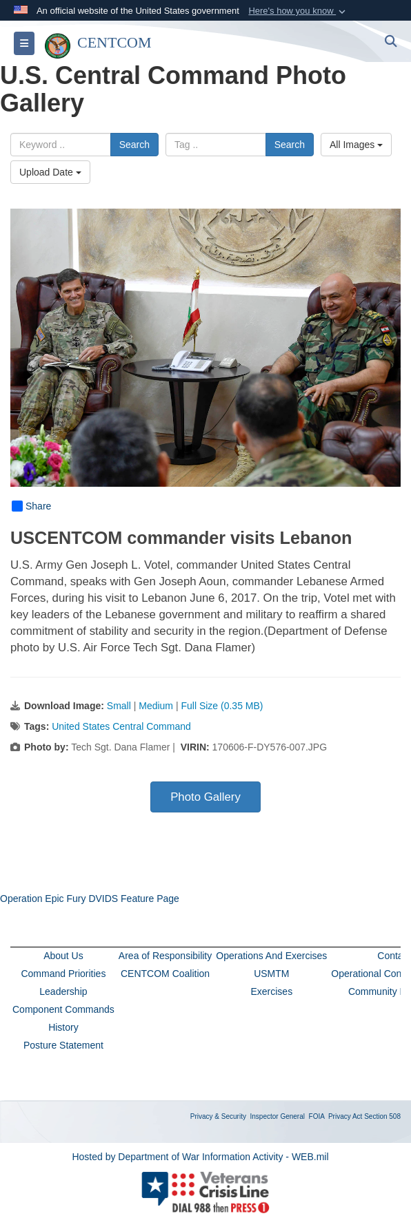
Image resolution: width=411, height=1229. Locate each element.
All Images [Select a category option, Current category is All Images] (356, 144)
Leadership (63, 991)
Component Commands (63, 1009)
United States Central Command (121, 726)
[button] (298, 11)
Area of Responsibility (165, 955)
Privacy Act (345, 1116)
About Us (63, 955)
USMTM (271, 973)
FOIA (317, 1116)
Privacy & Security (218, 1116)
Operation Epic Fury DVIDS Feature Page (89, 898)
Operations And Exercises (271, 955)
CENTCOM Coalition (165, 973)
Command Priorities (63, 973)
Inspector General (277, 1116)
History (63, 1027)
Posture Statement (63, 1045)
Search (134, 144)
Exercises (271, 991)
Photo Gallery (205, 796)
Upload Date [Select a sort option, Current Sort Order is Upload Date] (50, 172)
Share (31, 506)
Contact (393, 955)
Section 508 (382, 1116)
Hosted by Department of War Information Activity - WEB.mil (200, 1156)
